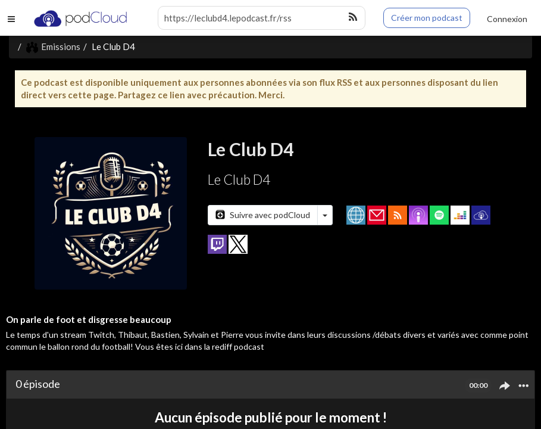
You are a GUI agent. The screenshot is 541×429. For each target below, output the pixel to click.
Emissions (53, 46)
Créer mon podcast (426, 18)
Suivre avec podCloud (262, 215)
